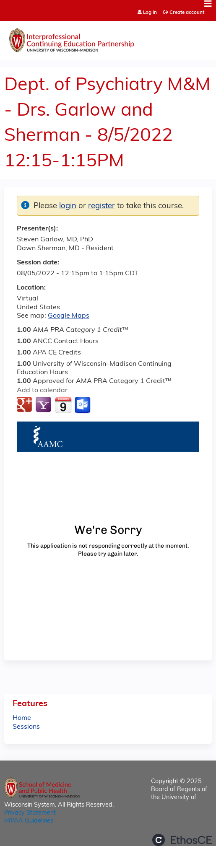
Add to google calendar (25, 405)
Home (22, 718)
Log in (150, 12)
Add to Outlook (83, 405)
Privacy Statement (30, 813)
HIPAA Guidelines (28, 821)
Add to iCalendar (63, 404)
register (101, 206)
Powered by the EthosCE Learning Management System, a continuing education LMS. (182, 840)
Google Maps (68, 316)
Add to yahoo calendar (44, 405)
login (67, 206)
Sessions (26, 727)
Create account (186, 12)
